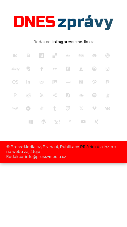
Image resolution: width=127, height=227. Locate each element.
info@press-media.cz (73, 41)
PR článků (89, 146)
